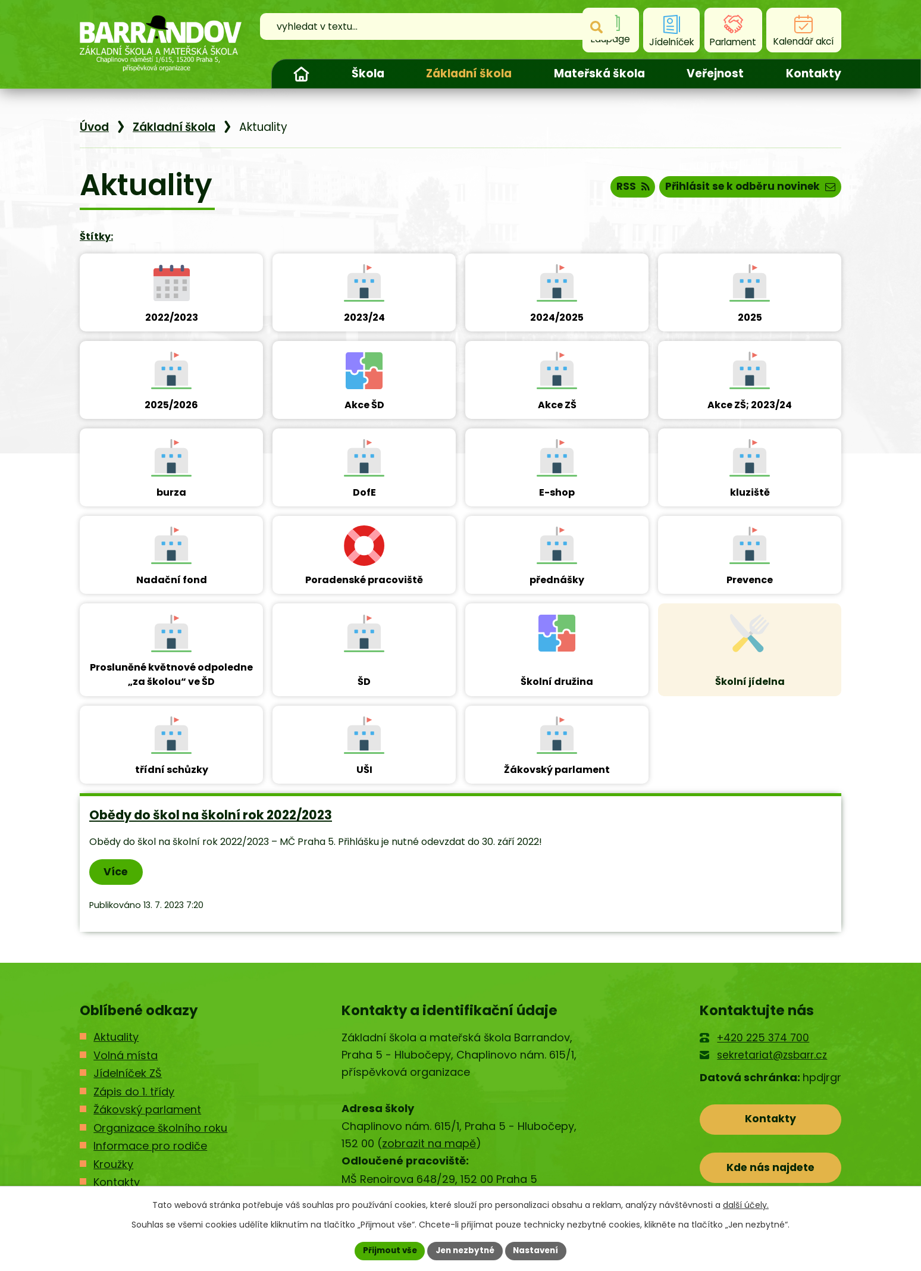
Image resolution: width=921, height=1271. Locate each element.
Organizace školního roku (160, 1128)
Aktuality (116, 1038)
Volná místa (125, 1055)
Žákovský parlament (147, 1110)
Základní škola (469, 73)
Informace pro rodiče (150, 1146)
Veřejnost (715, 73)
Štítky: (96, 236)
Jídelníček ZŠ (127, 1073)
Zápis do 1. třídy (133, 1092)
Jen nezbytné (465, 1250)
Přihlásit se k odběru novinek (746, 188)
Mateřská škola (599, 73)
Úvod (301, 74)
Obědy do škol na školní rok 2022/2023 (210, 815)
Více (117, 872)
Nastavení (539, 1250)
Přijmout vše (386, 1250)
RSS (623, 188)
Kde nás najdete (771, 1170)
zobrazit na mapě (429, 1144)
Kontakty (813, 73)
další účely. (746, 1204)
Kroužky (113, 1164)
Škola (368, 73)
